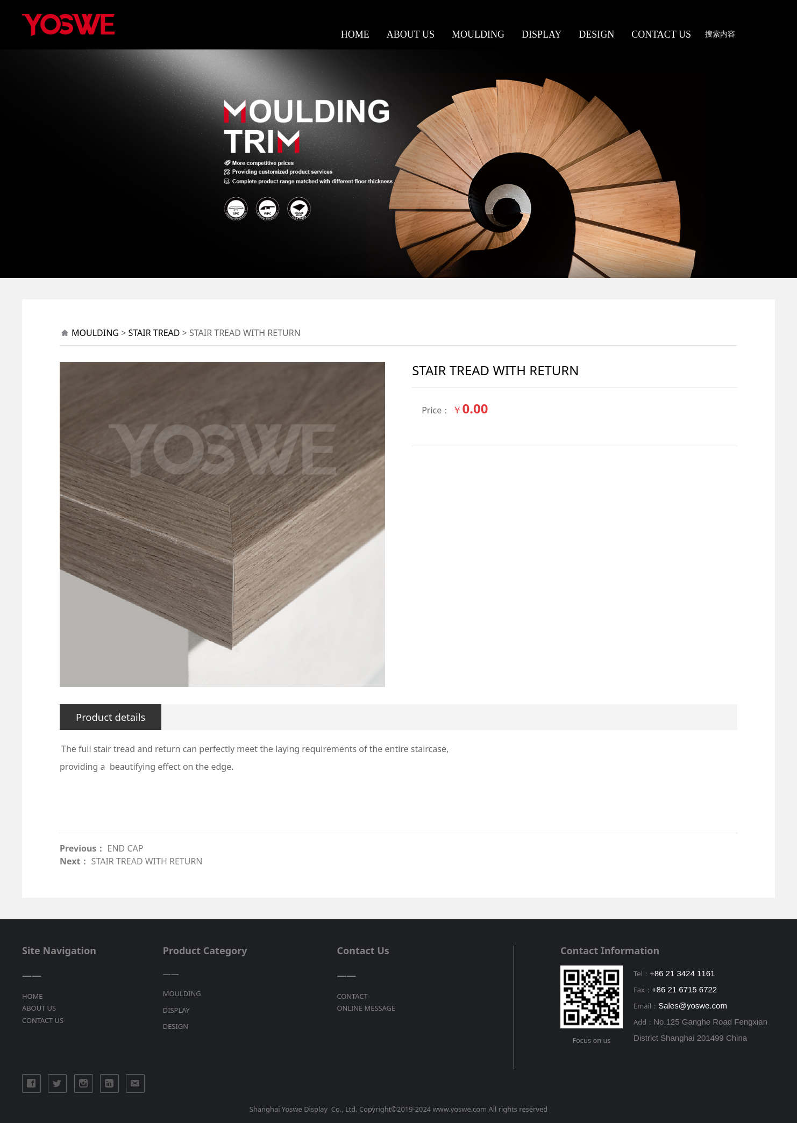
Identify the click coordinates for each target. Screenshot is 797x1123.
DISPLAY (541, 34)
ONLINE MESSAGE (366, 1008)
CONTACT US (661, 34)
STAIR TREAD (154, 333)
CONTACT (352, 996)
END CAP (126, 848)
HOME (355, 34)
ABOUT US (411, 34)
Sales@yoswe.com (692, 1005)
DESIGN (596, 34)
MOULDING (478, 34)
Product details (110, 717)
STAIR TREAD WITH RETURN (147, 861)
